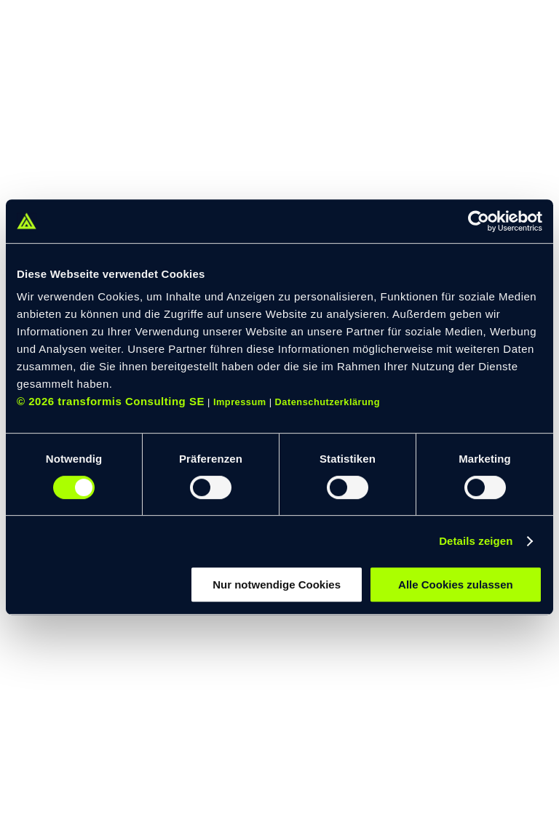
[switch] (210, 487)
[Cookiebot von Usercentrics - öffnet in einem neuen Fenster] (478, 221)
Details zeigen (475, 541)
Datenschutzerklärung (327, 401)
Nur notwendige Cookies (277, 584)
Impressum (239, 401)
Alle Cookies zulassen (455, 584)
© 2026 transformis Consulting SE (111, 401)
